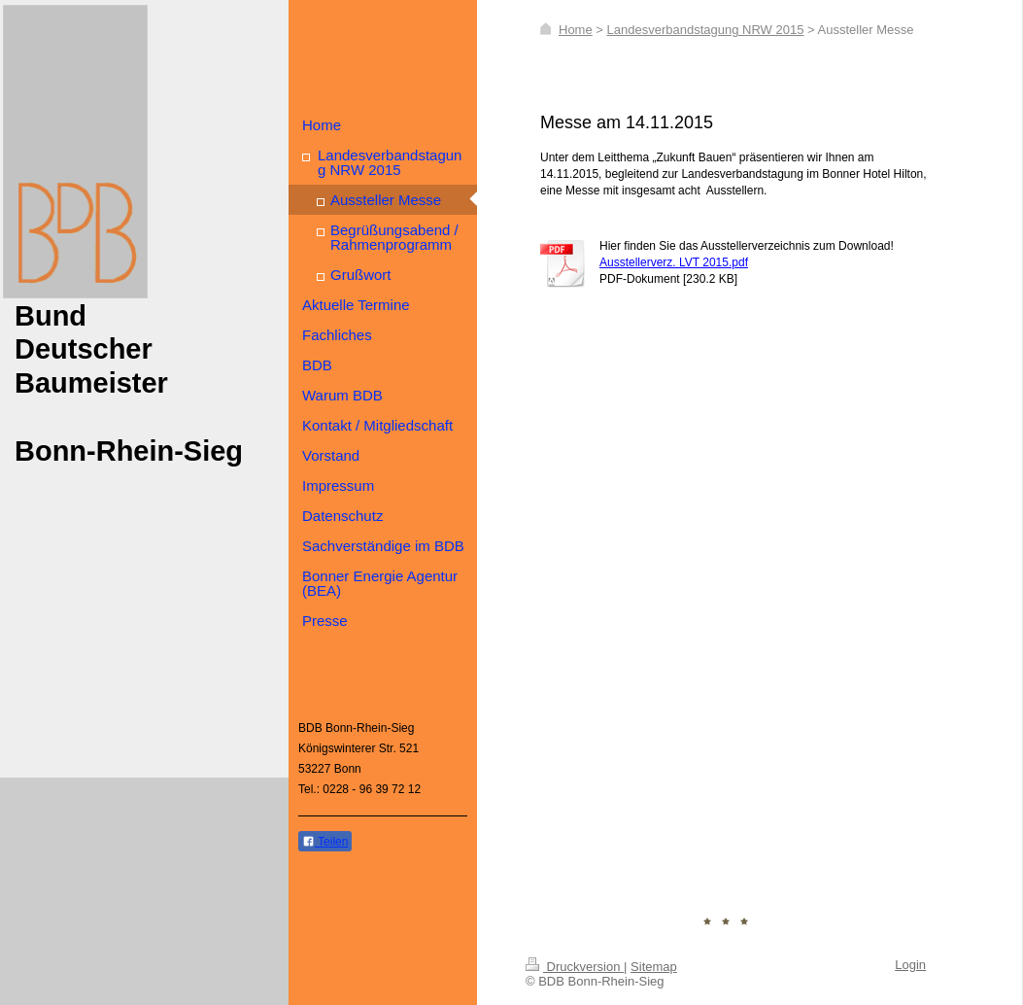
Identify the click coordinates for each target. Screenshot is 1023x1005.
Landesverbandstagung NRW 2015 (705, 29)
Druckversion (575, 966)
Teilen (325, 842)
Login (910, 964)
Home (576, 29)
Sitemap (654, 966)
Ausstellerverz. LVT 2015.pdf (673, 262)
